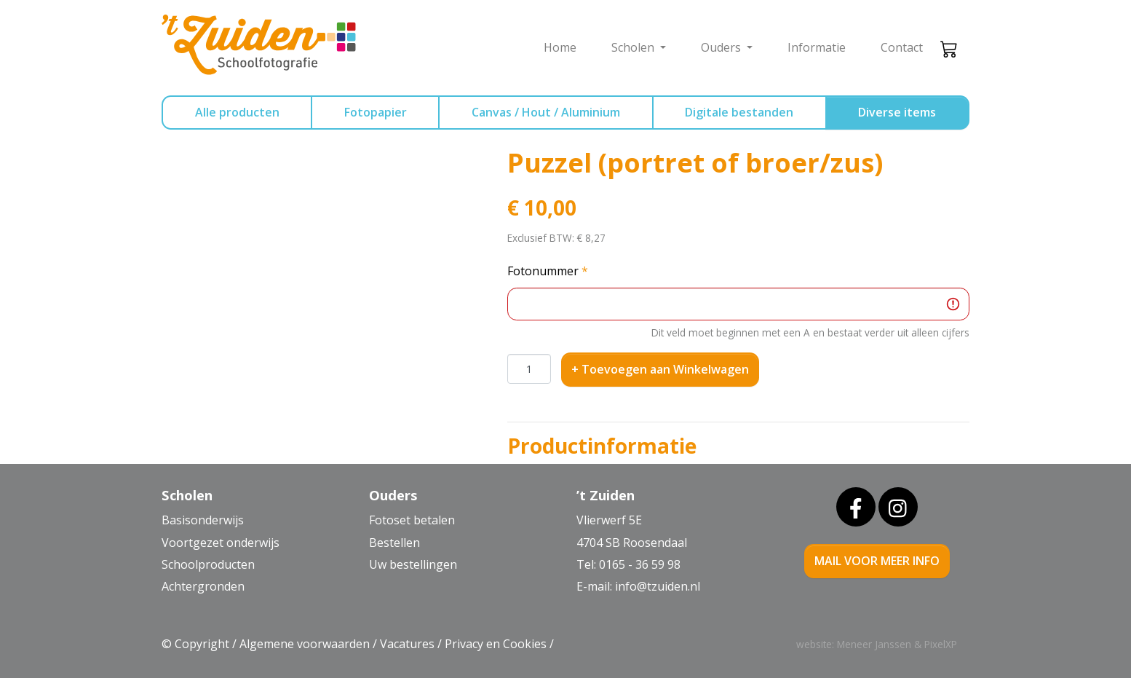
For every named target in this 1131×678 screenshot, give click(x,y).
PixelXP (940, 644)
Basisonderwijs (203, 520)
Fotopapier (375, 112)
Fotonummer (547, 271)
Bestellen (394, 543)
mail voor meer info (877, 561)
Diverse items (897, 112)
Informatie (816, 47)
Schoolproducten (208, 564)
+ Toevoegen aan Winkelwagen (660, 369)
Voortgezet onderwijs (220, 543)
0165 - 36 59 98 (639, 564)
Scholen (634, 47)
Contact (902, 47)
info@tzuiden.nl (657, 586)
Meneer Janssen (874, 644)
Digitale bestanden (739, 112)
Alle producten (237, 112)
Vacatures (407, 644)
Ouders (722, 47)
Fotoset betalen (412, 520)
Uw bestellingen (413, 564)
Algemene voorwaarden (304, 644)
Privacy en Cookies (496, 644)
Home (560, 47)
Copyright (202, 644)
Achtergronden (203, 586)
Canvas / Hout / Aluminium (546, 112)
